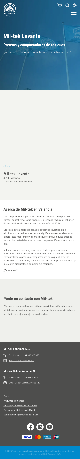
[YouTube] (49, 426)
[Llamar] (40, 355)
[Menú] (74, 13)
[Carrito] (59, 5)
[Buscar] (67, 5)
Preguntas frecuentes (13, 400)
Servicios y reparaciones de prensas (20, 405)
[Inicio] (9, 9)
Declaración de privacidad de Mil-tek (20, 414)
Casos (6, 396)
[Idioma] (75, 5)
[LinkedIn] (40, 426)
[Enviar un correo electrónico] (40, 360)
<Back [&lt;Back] (6, 166)
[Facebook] (30, 426)
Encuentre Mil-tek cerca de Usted (19, 410)
